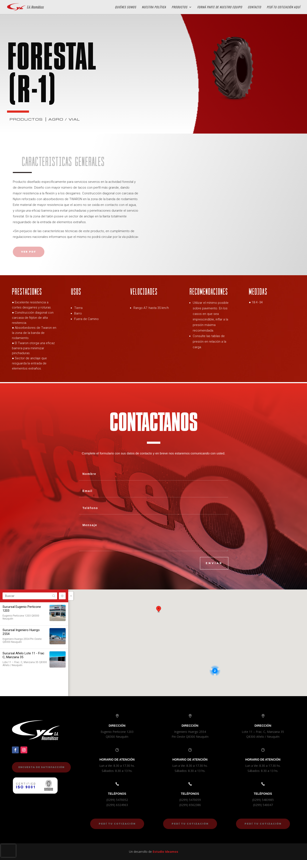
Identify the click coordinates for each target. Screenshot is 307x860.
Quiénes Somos (125, 7)
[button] (158, 609)
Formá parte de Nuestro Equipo (219, 7)
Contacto (254, 7)
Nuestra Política (154, 7)
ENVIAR (214, 563)
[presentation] (8, 850)
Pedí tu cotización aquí (283, 7)
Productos (179, 7)
